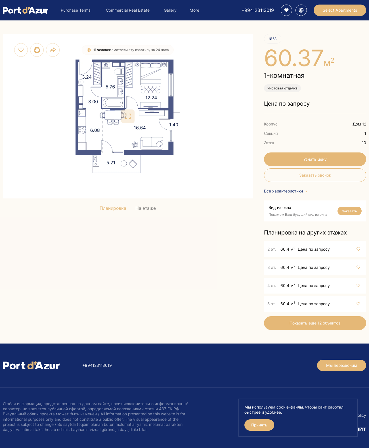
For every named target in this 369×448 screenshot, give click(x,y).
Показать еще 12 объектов (315, 323)
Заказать (349, 211)
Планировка (113, 208)
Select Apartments (340, 10)
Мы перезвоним (341, 365)
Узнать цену (315, 159)
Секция (271, 133)
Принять (259, 424)
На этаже (145, 208)
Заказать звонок (315, 175)
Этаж (269, 142)
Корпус (271, 124)
